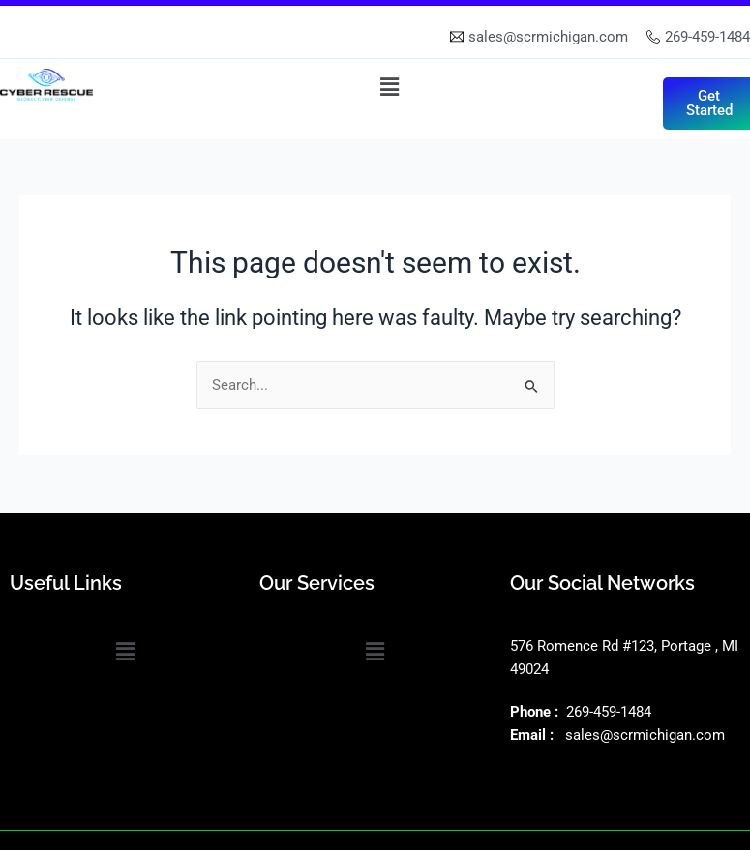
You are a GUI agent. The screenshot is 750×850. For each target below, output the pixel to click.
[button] (390, 87)
